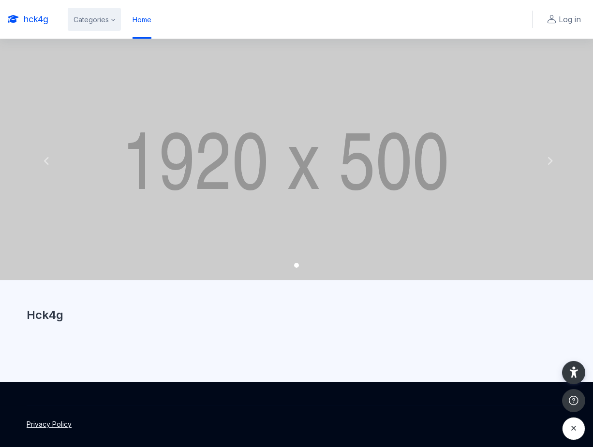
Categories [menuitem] (91, 19)
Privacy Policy (49, 424)
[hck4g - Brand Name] (28, 19)
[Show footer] (573, 400)
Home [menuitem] (142, 19)
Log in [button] (563, 19)
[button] (44, 159)
